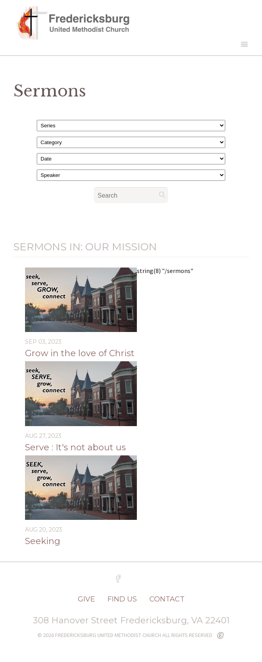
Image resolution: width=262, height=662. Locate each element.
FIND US (122, 599)
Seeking (42, 541)
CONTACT (167, 599)
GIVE (86, 599)
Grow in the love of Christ (80, 353)
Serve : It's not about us (75, 447)
